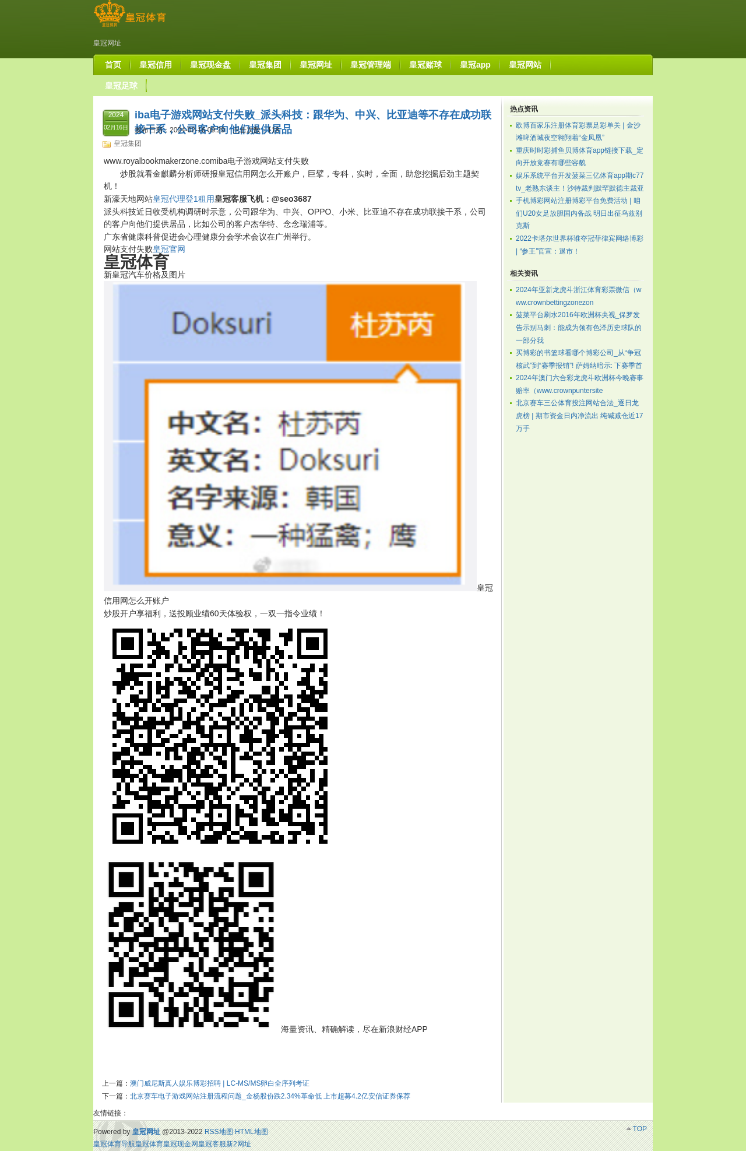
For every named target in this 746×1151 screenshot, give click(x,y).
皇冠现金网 (180, 1144)
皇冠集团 (128, 143)
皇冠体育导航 (114, 1144)
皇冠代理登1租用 (183, 198)
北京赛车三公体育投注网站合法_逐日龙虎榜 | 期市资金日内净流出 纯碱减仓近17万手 (579, 415)
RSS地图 (219, 1132)
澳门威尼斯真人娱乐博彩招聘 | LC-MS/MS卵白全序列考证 (219, 1083)
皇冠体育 (149, 1144)
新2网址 (238, 1144)
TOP (640, 1129)
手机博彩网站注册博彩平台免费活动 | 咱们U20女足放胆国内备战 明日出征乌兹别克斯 (579, 213)
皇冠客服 (212, 1144)
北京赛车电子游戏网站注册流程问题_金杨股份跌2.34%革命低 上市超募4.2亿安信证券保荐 (270, 1096)
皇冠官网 (169, 249)
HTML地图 (251, 1132)
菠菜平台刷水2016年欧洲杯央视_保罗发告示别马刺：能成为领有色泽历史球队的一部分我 (579, 327)
